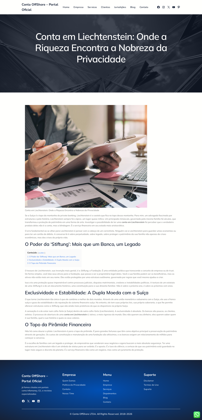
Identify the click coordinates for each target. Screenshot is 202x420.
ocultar (41, 253)
